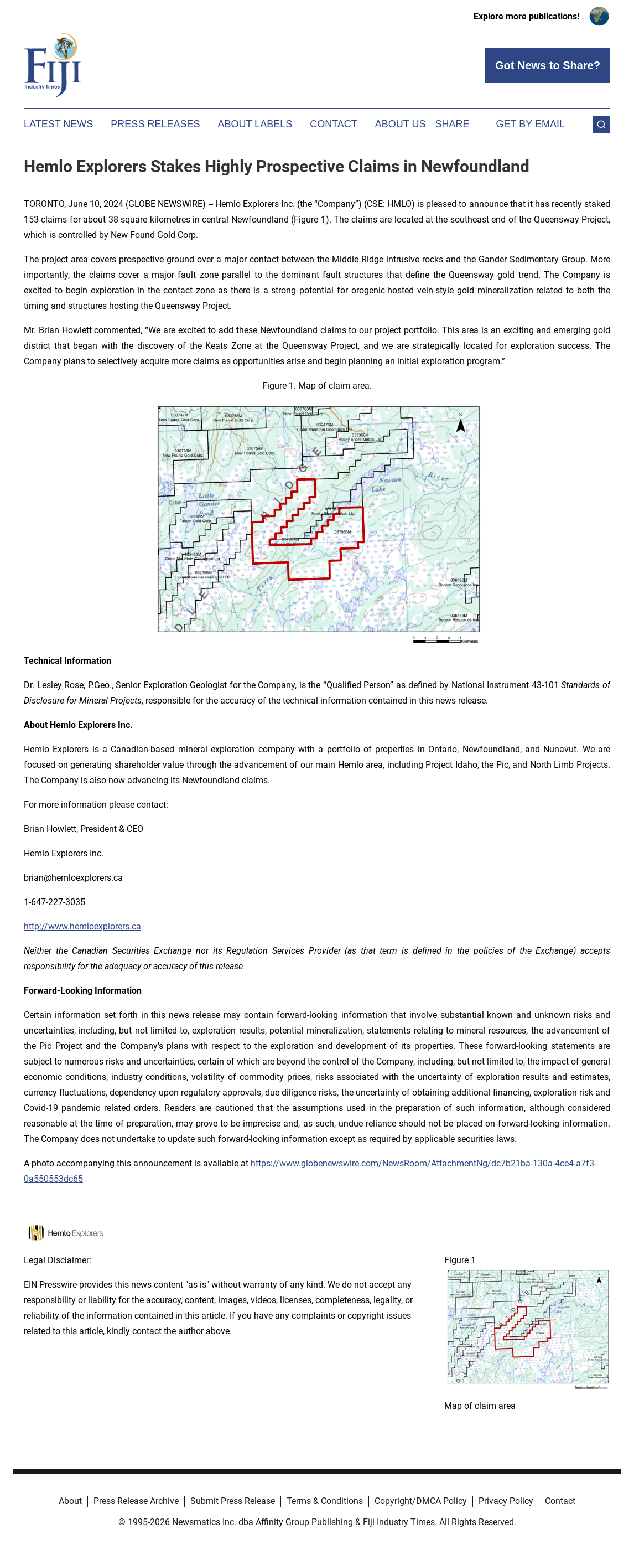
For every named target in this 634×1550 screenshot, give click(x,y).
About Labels (254, 124)
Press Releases (155, 124)
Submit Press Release (232, 1501)
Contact (333, 124)
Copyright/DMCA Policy (421, 1501)
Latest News (58, 124)
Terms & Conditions (325, 1501)
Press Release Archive (136, 1501)
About (70, 1501)
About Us (400, 124)
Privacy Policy (506, 1501)
